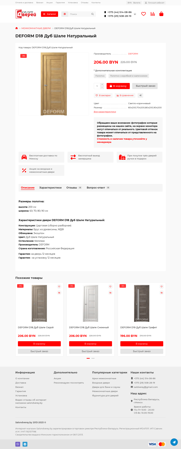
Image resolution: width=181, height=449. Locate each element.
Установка (73, 2)
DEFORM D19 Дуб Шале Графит (138, 327)
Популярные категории (109, 372)
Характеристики (50, 187)
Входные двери (101, 382)
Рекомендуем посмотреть (69, 382)
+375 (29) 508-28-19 (117, 16)
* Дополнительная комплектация (113, 70)
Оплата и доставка (24, 2)
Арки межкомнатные (104, 378)
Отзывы (84, 2)
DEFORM (133, 53)
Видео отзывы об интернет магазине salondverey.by (30, 401)
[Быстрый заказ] (145, 86)
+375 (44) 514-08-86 (117, 12)
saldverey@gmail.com (146, 387)
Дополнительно (65, 372)
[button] (88, 358)
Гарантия (60, 2)
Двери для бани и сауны (106, 387)
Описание (28, 187)
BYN (134, 3)
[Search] (82, 14)
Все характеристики (105, 111)
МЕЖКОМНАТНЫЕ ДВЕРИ (36, 28)
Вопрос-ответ (98, 187)
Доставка (20, 382)
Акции (49, 2)
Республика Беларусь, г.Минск (147, 401)
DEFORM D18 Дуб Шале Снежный (89, 327)
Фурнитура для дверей (105, 395)
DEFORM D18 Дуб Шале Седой (36, 327)
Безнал (39, 2)
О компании (22, 378)
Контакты (96, 2)
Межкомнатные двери (105, 391)
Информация (25, 372)
